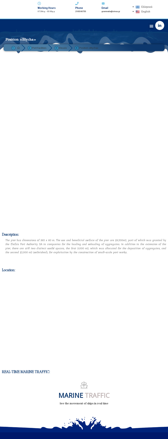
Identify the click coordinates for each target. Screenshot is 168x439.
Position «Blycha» (88, 47)
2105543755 (80, 11)
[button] (151, 26)
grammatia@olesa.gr (111, 11)
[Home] (18, 47)
